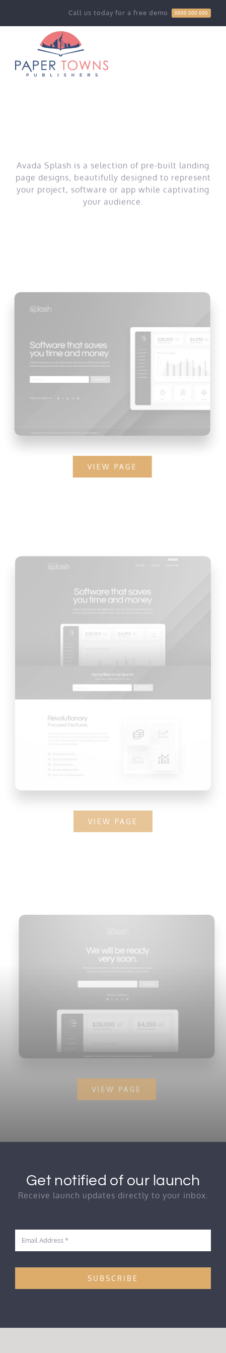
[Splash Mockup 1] (119, 919)
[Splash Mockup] (113, 563)
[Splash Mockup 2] (111, 296)
